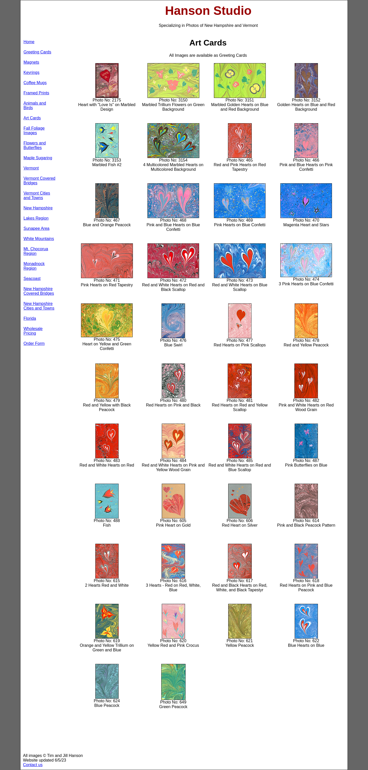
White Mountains (39, 238)
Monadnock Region (34, 266)
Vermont (31, 168)
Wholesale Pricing (33, 330)
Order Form (34, 343)
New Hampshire (38, 208)
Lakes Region (36, 218)
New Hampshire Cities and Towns (39, 305)
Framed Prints (36, 93)
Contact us (32, 765)
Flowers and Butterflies (35, 145)
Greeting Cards (37, 52)
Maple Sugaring (38, 158)
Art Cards (32, 118)
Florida (30, 318)
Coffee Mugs (35, 83)
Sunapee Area (36, 228)
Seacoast (32, 278)
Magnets (31, 62)
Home (29, 42)
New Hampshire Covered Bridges (39, 291)
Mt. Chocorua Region (36, 251)
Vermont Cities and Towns (37, 195)
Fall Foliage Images (34, 130)
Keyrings (31, 72)
